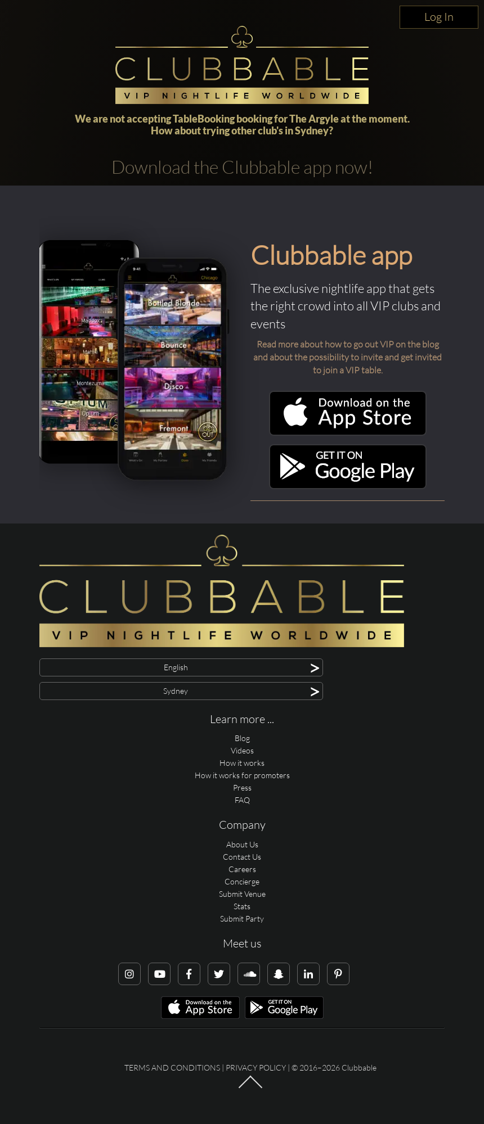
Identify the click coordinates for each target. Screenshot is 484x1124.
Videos (242, 750)
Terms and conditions (172, 1067)
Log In (439, 17)
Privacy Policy (256, 1067)
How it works (242, 763)
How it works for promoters (242, 775)
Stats (242, 906)
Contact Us (242, 856)
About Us (242, 844)
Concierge (242, 881)
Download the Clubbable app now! (242, 167)
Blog (242, 738)
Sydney (312, 130)
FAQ (242, 800)
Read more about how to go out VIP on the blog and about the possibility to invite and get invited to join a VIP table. (347, 357)
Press (242, 787)
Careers (242, 869)
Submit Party (242, 918)
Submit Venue (242, 894)
